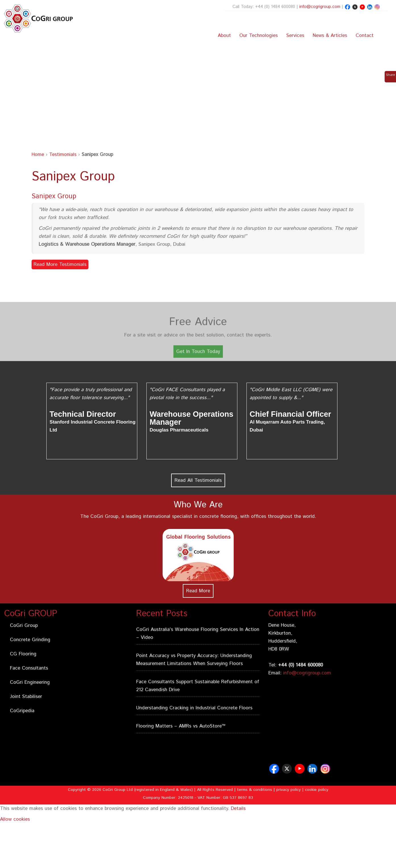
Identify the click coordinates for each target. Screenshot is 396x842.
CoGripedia (22, 710)
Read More (198, 590)
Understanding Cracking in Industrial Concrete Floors (194, 708)
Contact (365, 35)
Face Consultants (29, 668)
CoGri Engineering (30, 682)
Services (295, 35)
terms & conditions (254, 790)
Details (238, 808)
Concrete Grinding (30, 639)
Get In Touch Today (198, 358)
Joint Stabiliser (26, 696)
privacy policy (288, 790)
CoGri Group (24, 625)
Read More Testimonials (60, 264)
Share (390, 75)
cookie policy (316, 790)
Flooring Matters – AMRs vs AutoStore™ (180, 726)
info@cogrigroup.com (319, 7)
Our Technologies (258, 35)
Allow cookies (15, 819)
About (224, 35)
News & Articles (330, 35)
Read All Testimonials (198, 480)
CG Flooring (23, 654)
